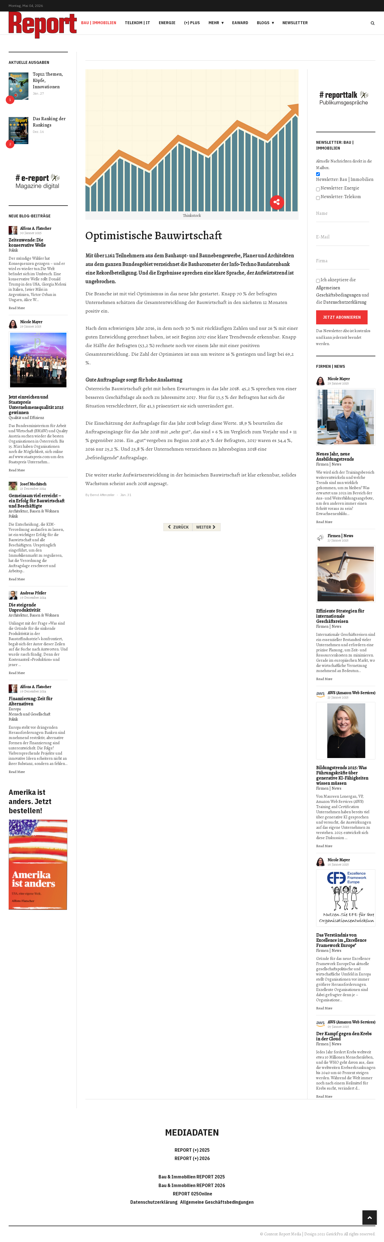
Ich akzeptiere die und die (342, 291)
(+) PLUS (192, 22)
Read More (17, 307)
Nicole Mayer (31, 322)
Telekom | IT (137, 22)
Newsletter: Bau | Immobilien (344, 179)
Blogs (263, 22)
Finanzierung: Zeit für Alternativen (30, 701)
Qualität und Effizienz (26, 417)
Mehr (214, 22)
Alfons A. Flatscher (35, 228)
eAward (240, 22)
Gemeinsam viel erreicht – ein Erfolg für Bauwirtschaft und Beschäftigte (36, 501)
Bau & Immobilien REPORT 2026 (191, 1185)
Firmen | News (328, 464)
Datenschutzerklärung (344, 302)
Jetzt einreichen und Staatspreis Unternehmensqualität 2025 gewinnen (36, 405)
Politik (13, 250)
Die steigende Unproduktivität (24, 607)
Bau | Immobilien (98, 22)
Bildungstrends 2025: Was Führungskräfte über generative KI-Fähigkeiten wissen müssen (342, 775)
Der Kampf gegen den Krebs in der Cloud (344, 1036)
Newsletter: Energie (340, 188)
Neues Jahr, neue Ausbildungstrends (335, 456)
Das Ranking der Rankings (49, 122)
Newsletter (295, 22)
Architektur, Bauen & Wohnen (34, 511)
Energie (167, 22)
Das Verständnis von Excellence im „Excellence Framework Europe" (341, 940)
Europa (15, 709)
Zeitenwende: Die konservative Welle (27, 242)
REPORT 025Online (192, 1194)
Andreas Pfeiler (33, 593)
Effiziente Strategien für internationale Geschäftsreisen (340, 616)
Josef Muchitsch (33, 484)
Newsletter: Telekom (341, 197)
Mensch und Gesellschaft (29, 714)
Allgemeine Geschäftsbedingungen (217, 1202)
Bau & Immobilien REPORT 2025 (191, 1177)
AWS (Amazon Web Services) (351, 693)
